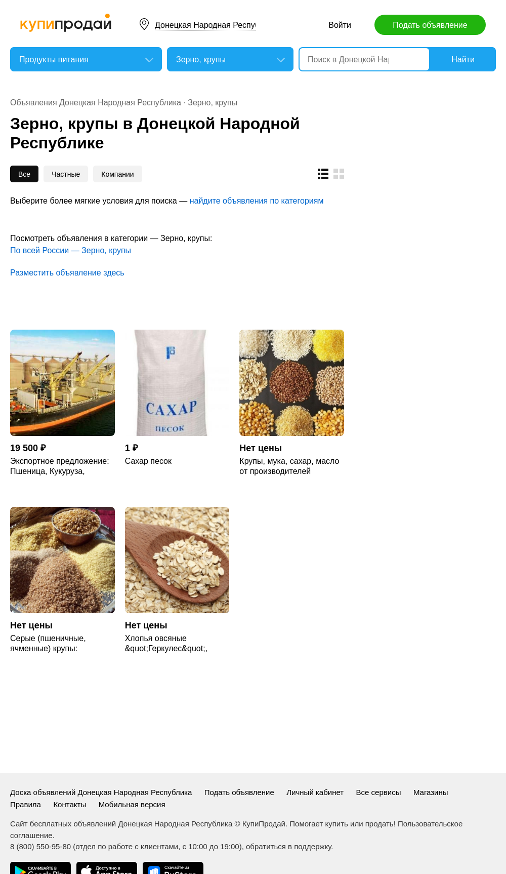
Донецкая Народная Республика (216, 25)
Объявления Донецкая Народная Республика (95, 102)
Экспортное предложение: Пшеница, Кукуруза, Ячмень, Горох (59, 466)
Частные (66, 174)
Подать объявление (430, 25)
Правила (25, 804)
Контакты (69, 804)
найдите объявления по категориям (257, 200)
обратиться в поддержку (288, 846)
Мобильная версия (132, 804)
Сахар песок (148, 461)
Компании (117, 174)
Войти (339, 25)
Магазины (430, 792)
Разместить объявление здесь (67, 272)
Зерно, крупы (212, 102)
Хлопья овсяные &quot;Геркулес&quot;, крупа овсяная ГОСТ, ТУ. (171, 644)
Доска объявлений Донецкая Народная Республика (101, 792)
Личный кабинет (315, 792)
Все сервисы (378, 792)
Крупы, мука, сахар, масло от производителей (289, 466)
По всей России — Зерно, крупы (70, 250)
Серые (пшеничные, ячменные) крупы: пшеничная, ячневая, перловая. (50, 644)
